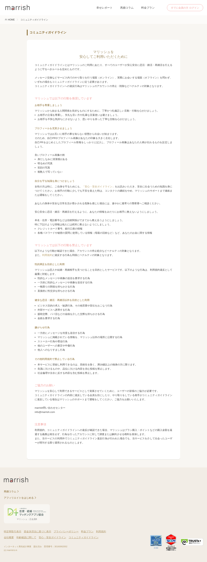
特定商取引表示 (12, 531)
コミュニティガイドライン (84, 537)
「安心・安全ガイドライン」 (98, 186)
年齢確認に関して (26, 537)
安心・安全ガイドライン (52, 537)
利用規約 (47, 255)
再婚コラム (127, 7)
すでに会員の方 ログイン (185, 7)
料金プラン (148, 7)
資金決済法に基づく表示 (37, 531)
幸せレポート (104, 7)
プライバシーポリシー (66, 531)
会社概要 (9, 537)
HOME (11, 19)
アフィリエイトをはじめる (19, 498)
